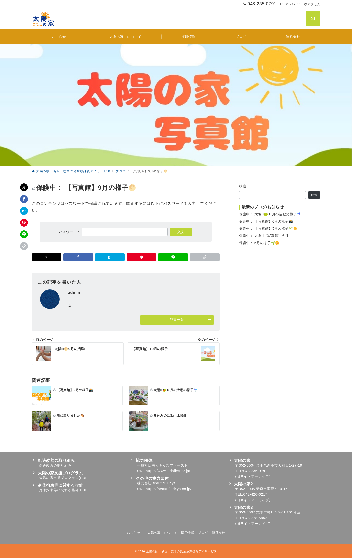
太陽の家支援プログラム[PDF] (64, 478)
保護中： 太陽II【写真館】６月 (264, 236)
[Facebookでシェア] (24, 199)
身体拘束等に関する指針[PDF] (64, 490)
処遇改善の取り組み (55, 465)
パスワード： (113, 232)
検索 (243, 186)
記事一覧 (190, 319)
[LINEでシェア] (24, 234)
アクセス (312, 4)
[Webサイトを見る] (70, 306)
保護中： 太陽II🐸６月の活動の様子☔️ (270, 214)
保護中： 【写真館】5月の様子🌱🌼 (268, 228)
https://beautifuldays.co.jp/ (169, 489)
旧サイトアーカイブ (253, 476)
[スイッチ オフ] (313, 18)
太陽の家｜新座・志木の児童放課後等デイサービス (181, 551)
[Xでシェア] (24, 187)
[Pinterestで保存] (24, 223)
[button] (24, 246)
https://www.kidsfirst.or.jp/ (168, 471)
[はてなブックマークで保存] (24, 211)
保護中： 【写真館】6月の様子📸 (266, 221)
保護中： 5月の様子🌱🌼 (259, 243)
